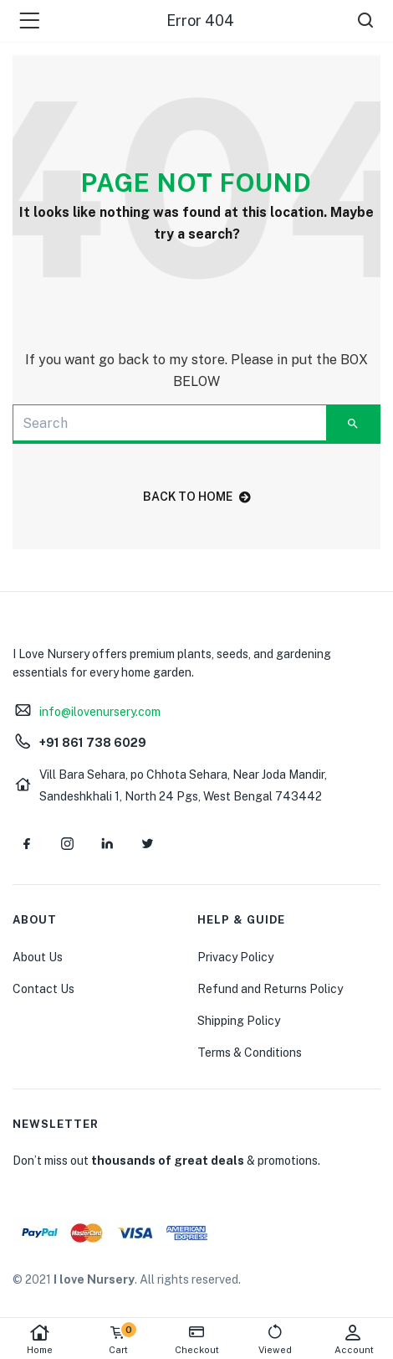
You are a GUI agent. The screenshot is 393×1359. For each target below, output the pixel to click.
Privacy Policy (235, 957)
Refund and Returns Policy (270, 989)
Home (39, 1339)
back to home (197, 496)
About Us (38, 957)
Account (353, 1339)
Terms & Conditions (249, 1052)
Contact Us (43, 989)
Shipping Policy (238, 1020)
